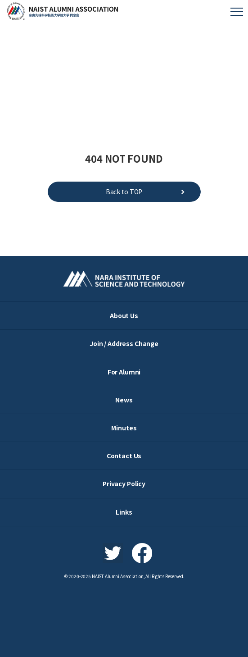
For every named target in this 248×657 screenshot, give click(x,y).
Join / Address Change (124, 343)
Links (124, 511)
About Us (124, 315)
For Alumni (124, 371)
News (123, 399)
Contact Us (124, 455)
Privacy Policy (124, 483)
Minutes (123, 427)
